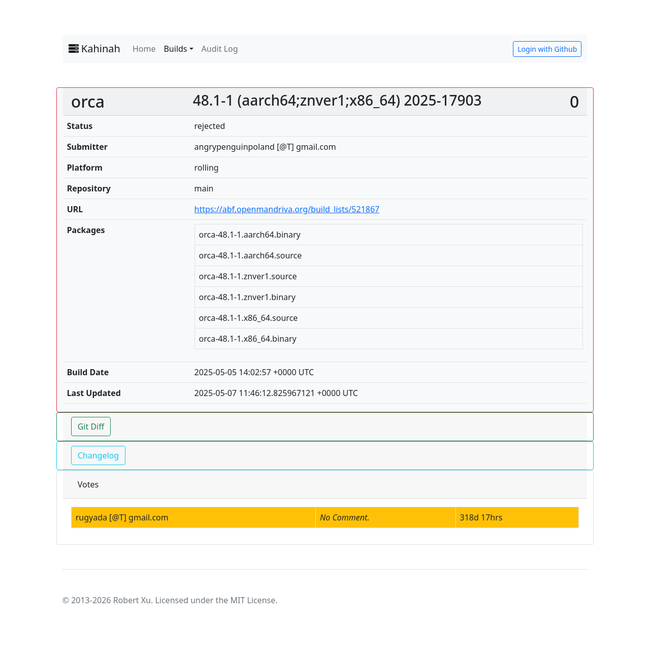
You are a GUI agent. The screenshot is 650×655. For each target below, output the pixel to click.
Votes (88, 484)
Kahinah (94, 48)
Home (144, 48)
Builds (175, 48)
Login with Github (547, 49)
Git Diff (91, 426)
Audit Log (220, 48)
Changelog (98, 455)
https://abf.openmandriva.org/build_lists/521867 (287, 209)
